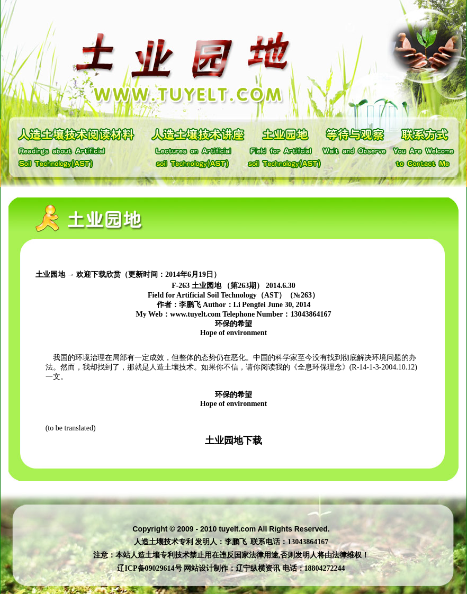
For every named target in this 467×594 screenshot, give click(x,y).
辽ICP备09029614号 (149, 568)
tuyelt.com (237, 529)
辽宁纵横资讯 (258, 568)
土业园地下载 (233, 440)
